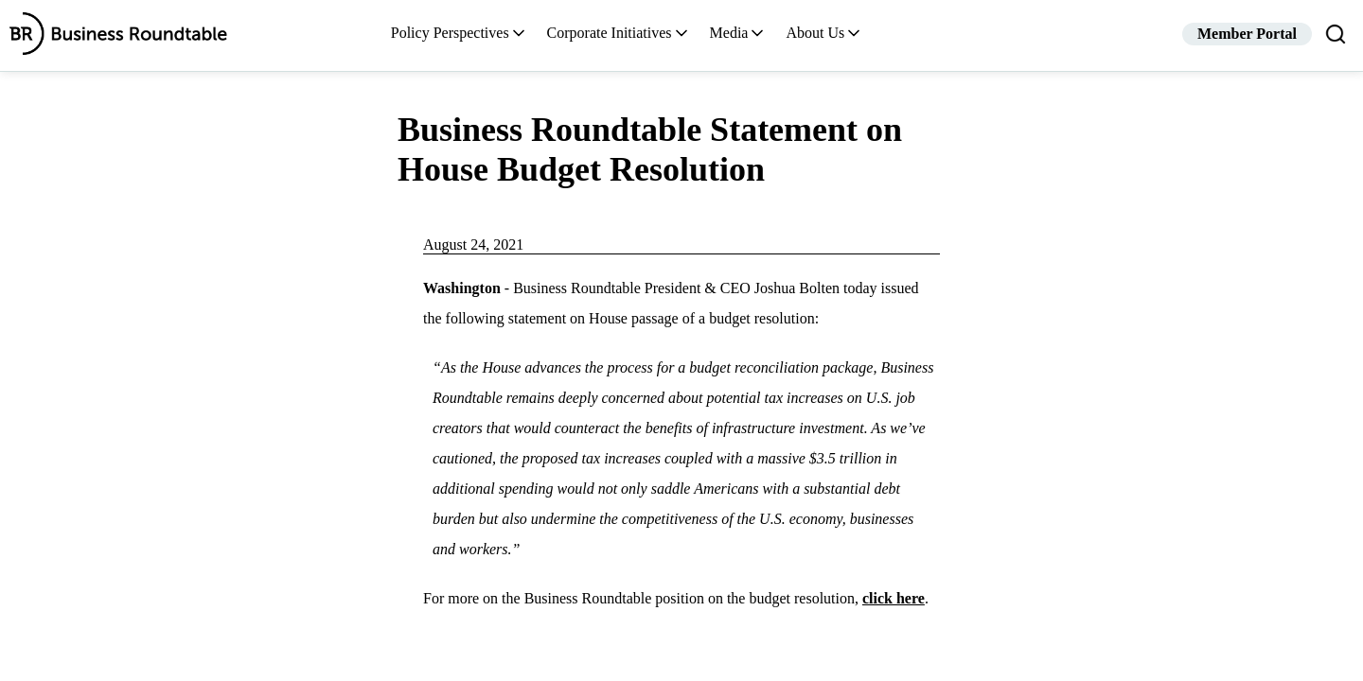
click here (893, 598)
